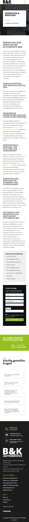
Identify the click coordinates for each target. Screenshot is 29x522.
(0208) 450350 (21, 347)
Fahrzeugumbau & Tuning (10, 483)
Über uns (5, 497)
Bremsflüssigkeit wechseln (14, 262)
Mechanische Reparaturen (10, 478)
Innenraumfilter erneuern (14, 270)
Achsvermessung (11, 256)
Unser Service (7, 499)
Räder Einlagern (11, 278)
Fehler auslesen (11, 264)
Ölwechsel (9, 276)
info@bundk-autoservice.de (16, 435)
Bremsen (15, 127)
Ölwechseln (22, 163)
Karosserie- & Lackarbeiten (10, 480)
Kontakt (5, 502)
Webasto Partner (8, 490)
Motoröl (5, 129)
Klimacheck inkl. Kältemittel (14, 273)
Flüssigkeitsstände (13, 129)
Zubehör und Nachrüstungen (10, 485)
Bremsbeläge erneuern (13, 259)
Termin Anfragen (14, 319)
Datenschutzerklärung (15, 314)
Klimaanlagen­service (9, 487)
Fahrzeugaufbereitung (13, 267)
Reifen (20, 127)
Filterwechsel (9, 165)
